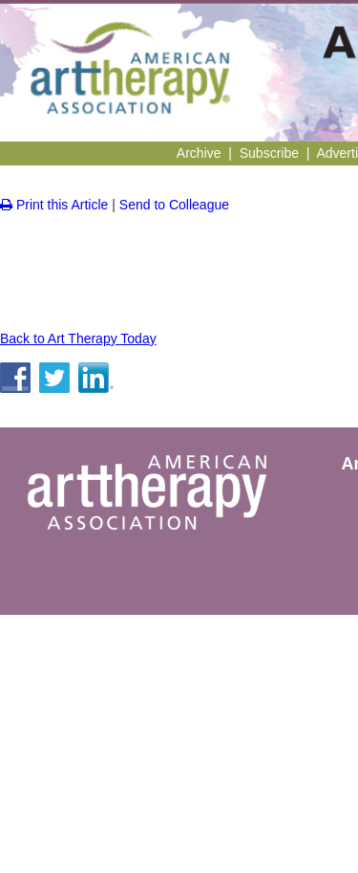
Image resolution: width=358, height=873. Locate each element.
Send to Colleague (174, 204)
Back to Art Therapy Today (78, 338)
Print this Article (54, 204)
